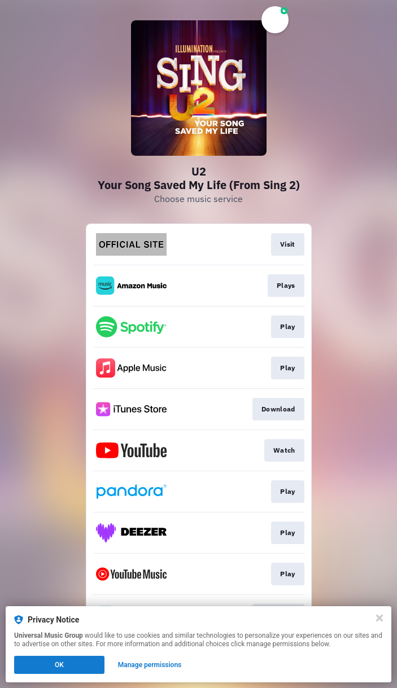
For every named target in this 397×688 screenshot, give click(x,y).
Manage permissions (150, 665)
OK (59, 665)
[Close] (379, 618)
